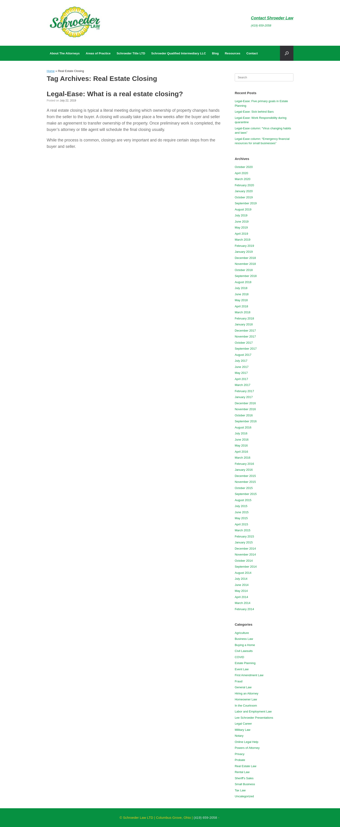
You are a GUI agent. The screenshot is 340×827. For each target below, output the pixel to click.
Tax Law (240, 790)
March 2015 (242, 530)
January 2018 (244, 324)
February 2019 (244, 245)
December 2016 (245, 403)
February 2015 (244, 536)
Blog (215, 53)
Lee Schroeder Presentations (254, 717)
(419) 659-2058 (261, 25)
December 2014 (245, 548)
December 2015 (245, 476)
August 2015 (243, 500)
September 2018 (246, 276)
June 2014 (242, 585)
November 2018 (245, 264)
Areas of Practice (98, 53)
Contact (252, 53)
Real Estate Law (245, 766)
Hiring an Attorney (246, 693)
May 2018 (241, 300)
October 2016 (244, 415)
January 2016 (244, 469)
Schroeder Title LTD (131, 53)
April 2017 (241, 379)
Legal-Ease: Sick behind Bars (254, 111)
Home (51, 71)
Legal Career (243, 723)
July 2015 (241, 506)
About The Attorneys (65, 53)
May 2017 (241, 373)
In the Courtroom (246, 705)
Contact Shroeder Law (272, 18)
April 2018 (241, 306)
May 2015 (241, 518)
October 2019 (244, 197)
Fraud (238, 681)
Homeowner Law (246, 699)
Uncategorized (244, 796)
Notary (239, 735)
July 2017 (241, 360)
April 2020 (241, 173)
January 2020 (244, 191)
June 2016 (242, 439)
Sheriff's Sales (244, 778)
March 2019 (242, 239)
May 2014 (241, 591)
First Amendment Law (249, 675)
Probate (240, 760)
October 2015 (244, 488)
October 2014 (244, 560)
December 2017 (245, 330)
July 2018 (241, 288)
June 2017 (242, 367)
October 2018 (244, 270)
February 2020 (244, 185)
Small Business (245, 784)
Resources (232, 53)
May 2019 (241, 227)
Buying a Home (245, 645)
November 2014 (245, 554)
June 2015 (242, 512)
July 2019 (241, 215)
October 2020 (244, 167)
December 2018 (245, 258)
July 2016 (241, 433)
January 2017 (244, 397)
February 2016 (244, 463)
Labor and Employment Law (253, 711)
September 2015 (246, 494)
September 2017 (246, 348)
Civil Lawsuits (244, 651)
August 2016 (243, 427)
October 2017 (244, 342)
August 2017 (243, 354)
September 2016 (246, 421)
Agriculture (242, 633)
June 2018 (242, 294)
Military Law (242, 729)
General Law (243, 687)
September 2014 (246, 566)
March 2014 (242, 603)
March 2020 (242, 179)
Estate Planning (245, 663)
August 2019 (243, 209)
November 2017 (245, 336)
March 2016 (242, 457)
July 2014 (241, 578)
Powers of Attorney (247, 748)
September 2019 (246, 203)
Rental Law (242, 772)
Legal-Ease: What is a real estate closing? (115, 94)
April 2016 (241, 451)
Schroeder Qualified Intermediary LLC (178, 53)
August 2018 (243, 282)
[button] (286, 53)
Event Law (242, 669)
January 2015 (244, 542)
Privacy (240, 754)
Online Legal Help (246, 742)
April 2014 (241, 597)
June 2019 (242, 221)
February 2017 (244, 391)
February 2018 (244, 318)
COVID (239, 657)
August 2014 (243, 572)
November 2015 (245, 482)
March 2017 (242, 385)
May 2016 (241, 445)
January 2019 (244, 251)
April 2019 (241, 233)
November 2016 (245, 409)
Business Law (244, 639)
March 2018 (242, 312)
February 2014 (244, 609)
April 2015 (241, 524)
